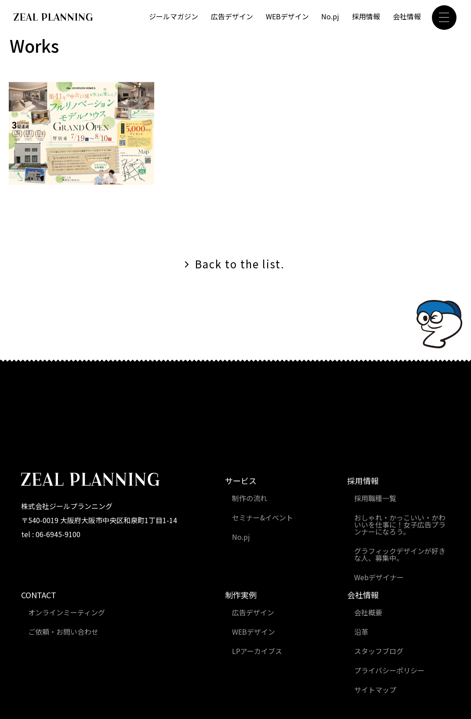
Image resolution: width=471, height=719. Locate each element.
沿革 (361, 631)
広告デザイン (232, 16)
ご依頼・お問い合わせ (63, 631)
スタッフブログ (378, 651)
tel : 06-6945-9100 (50, 534)
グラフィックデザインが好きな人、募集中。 (400, 554)
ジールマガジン (173, 16)
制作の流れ (249, 498)
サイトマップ (375, 689)
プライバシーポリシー (389, 670)
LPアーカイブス (257, 651)
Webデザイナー (379, 577)
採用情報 (366, 16)
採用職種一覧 (375, 498)
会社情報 (407, 16)
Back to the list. (240, 263)
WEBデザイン (287, 16)
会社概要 (368, 612)
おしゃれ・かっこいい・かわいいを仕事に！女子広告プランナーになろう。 (400, 524)
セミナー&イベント (262, 517)
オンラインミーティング (66, 612)
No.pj (330, 16)
